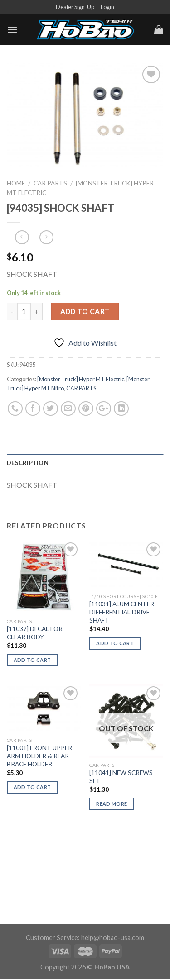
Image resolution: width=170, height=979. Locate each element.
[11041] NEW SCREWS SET (121, 776)
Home (16, 183)
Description (28, 462)
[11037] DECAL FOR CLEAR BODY (35, 633)
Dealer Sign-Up (75, 6)
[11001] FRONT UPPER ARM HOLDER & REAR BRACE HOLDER (39, 755)
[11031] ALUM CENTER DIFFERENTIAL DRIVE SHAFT (121, 611)
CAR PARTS (50, 183)
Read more (111, 804)
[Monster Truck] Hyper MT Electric (80, 379)
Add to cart (85, 311)
